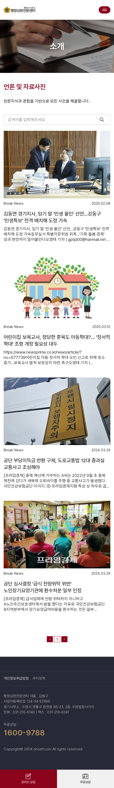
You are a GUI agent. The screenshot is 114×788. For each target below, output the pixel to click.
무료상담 (85, 782)
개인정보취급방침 (16, 678)
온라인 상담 (28, 782)
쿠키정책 (39, 678)
